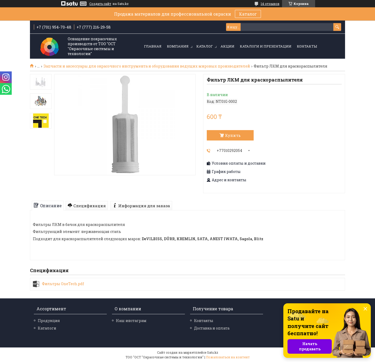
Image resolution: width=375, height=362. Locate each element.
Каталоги (47, 328)
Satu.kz (212, 352)
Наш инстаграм (131, 320)
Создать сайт (100, 3)
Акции (227, 46)
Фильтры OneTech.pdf (63, 283)
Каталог (248, 14)
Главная (152, 46)
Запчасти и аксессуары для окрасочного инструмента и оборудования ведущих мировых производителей (146, 66)
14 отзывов (270, 4)
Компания (178, 46)
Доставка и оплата (211, 328)
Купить (233, 135)
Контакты (307, 46)
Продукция (49, 320)
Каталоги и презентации (265, 46)
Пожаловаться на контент (228, 357)
